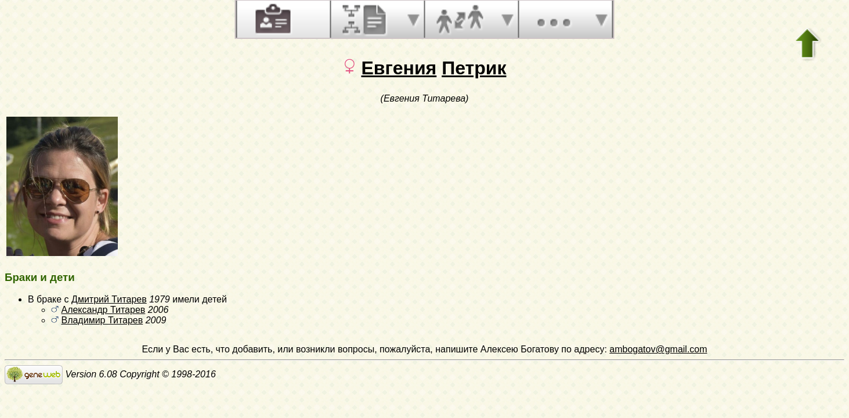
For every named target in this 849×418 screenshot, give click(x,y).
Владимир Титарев (102, 320)
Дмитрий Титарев (109, 299)
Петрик (474, 67)
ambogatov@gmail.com (658, 349)
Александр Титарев (103, 310)
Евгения (398, 67)
